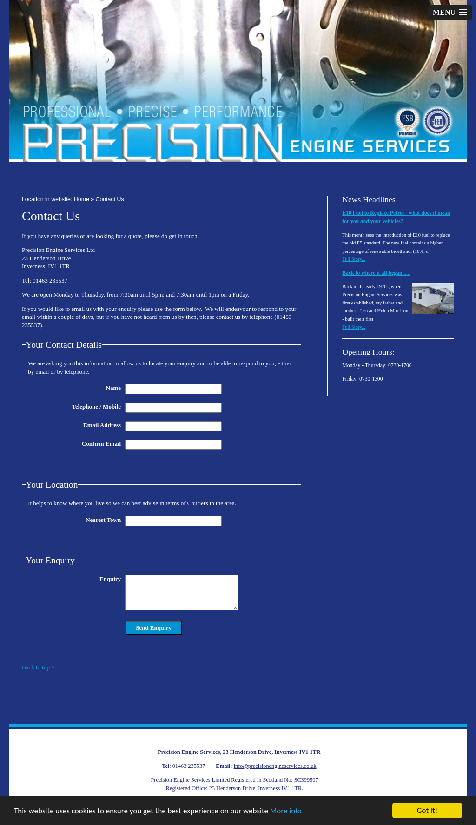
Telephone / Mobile (96, 406)
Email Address (102, 425)
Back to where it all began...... (376, 273)
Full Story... (353, 259)
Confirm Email (101, 443)
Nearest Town (103, 519)
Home (81, 199)
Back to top (38, 667)
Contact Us (110, 199)
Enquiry (110, 578)
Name (113, 387)
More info (286, 811)
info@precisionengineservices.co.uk (275, 766)
